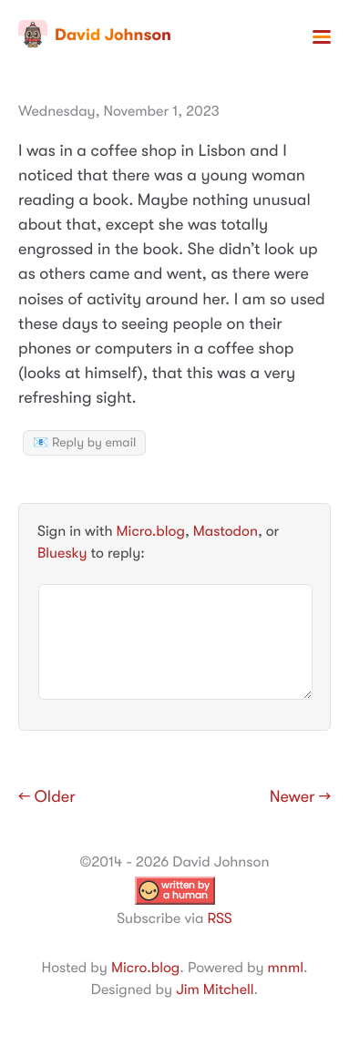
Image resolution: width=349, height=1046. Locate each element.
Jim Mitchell (214, 989)
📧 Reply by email (84, 443)
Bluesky (62, 553)
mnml (285, 967)
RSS (219, 918)
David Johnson (94, 34)
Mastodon (225, 531)
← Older (47, 797)
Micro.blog (151, 531)
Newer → (300, 797)
